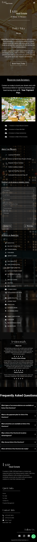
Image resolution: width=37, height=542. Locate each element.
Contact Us (7, 226)
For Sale (5, 496)
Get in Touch (7, 520)
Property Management (8, 503)
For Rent (5, 498)
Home (4, 493)
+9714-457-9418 (8, 515)
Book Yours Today (18, 64)
